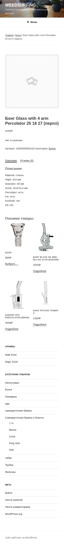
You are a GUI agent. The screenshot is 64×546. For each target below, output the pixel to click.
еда (7, 403)
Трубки (9, 464)
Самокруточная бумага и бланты (24, 417)
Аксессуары (12, 382)
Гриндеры (11, 396)
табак (8, 457)
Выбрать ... (11, 263)
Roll (11, 449)
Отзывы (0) (26, 160)
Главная (9, 35)
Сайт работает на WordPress (21, 537)
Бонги (18, 35)
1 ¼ (11, 423)
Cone (12, 436)
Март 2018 (11, 361)
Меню (32, 22)
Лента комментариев (17, 506)
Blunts (12, 429)
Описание (11, 160)
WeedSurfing (20, 5)
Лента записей (14, 499)
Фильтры (10, 471)
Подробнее (39, 270)
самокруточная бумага (18, 410)
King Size (14, 443)
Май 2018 (11, 354)
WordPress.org (13, 513)
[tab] (11, 160)
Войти (8, 492)
